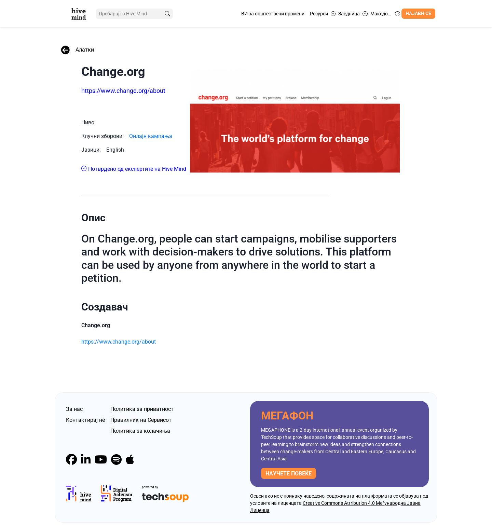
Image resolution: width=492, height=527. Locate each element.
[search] (165, 14)
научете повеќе (288, 470)
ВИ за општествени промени (272, 13)
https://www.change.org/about (123, 90)
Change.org (113, 72)
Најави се (418, 13)
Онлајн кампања (150, 132)
